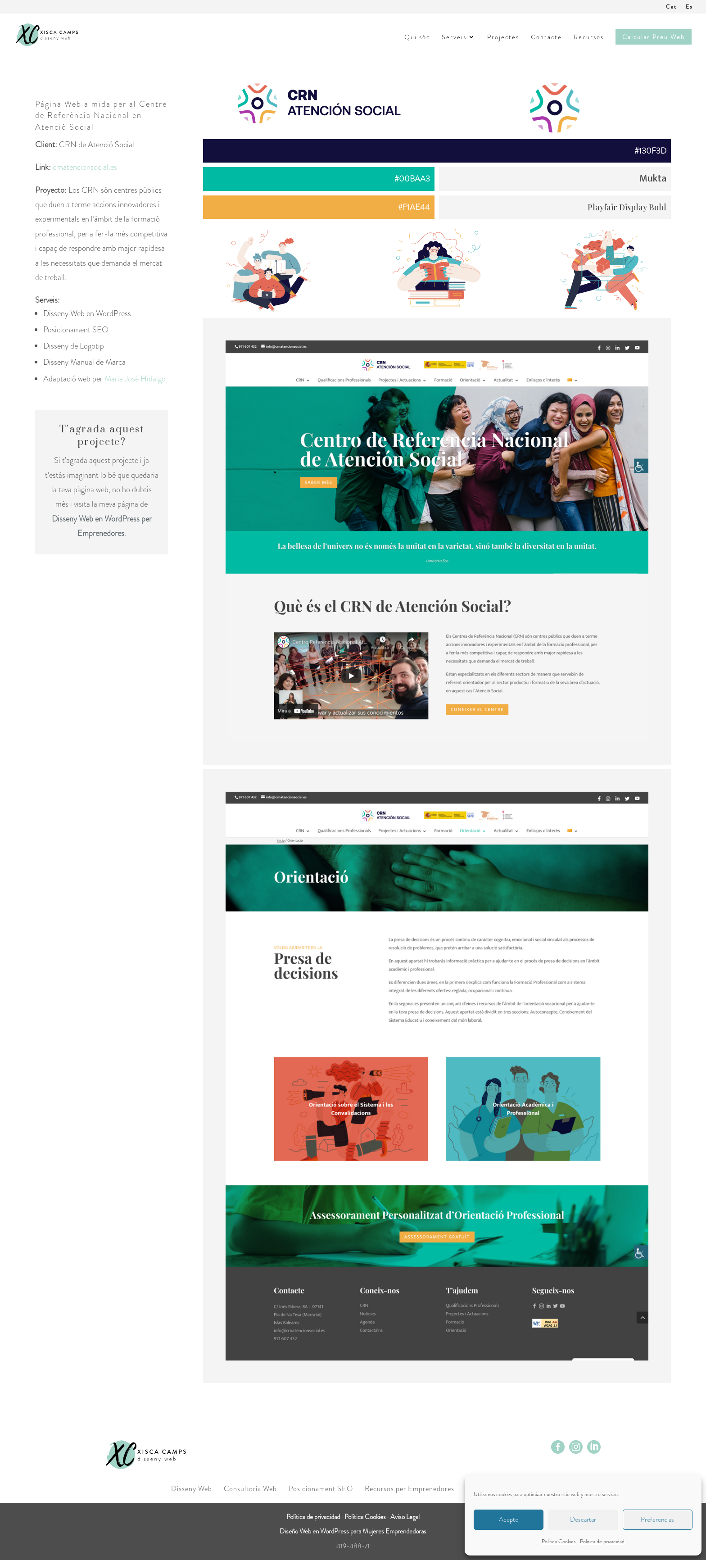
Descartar (583, 1519)
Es (689, 7)
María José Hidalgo (135, 379)
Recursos (589, 37)
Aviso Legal (405, 1517)
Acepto (508, 1519)
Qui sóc (417, 37)
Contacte (546, 37)
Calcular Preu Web (653, 36)
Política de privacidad (602, 1541)
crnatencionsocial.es (85, 167)
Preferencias (657, 1519)
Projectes (503, 37)
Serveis (454, 37)
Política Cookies (558, 1541)
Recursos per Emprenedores (409, 1488)
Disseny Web (191, 1488)
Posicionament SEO (321, 1488)
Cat (671, 7)
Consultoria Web (250, 1488)
